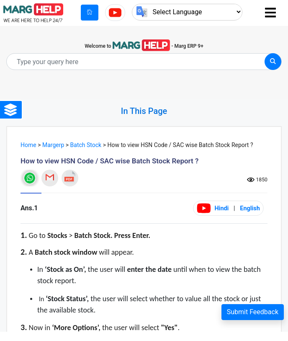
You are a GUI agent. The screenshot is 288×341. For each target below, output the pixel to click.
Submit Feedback (252, 312)
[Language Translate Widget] (187, 12)
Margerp (53, 145)
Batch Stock (86, 145)
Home (28, 145)
